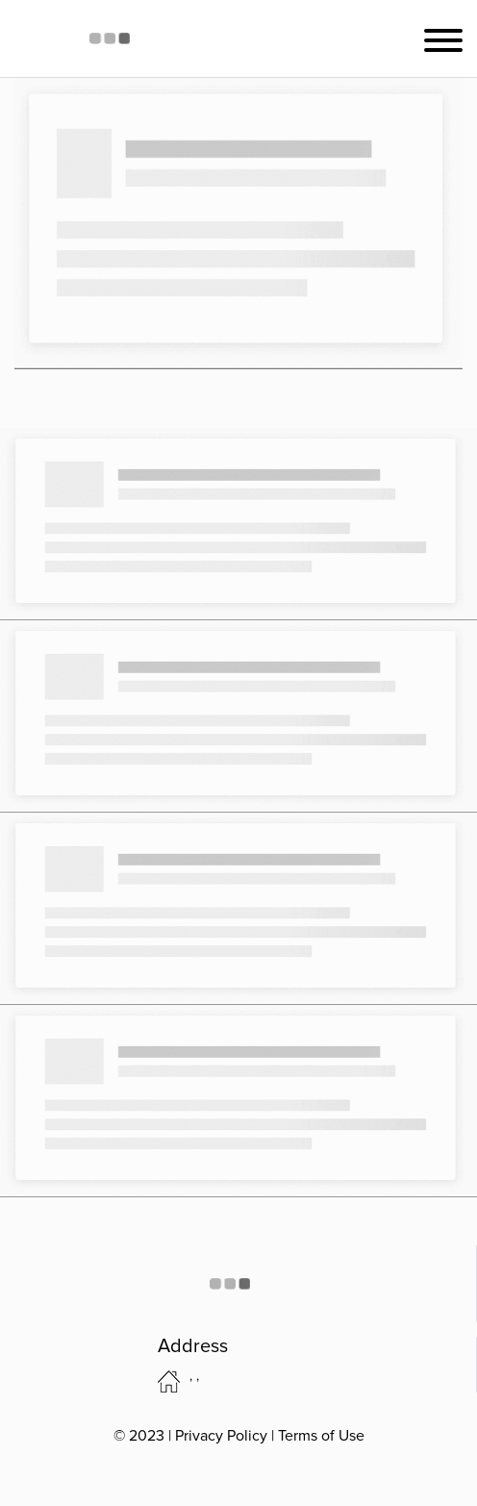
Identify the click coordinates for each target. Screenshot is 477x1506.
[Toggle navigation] (443, 39)
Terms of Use (321, 1435)
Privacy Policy (221, 1435)
